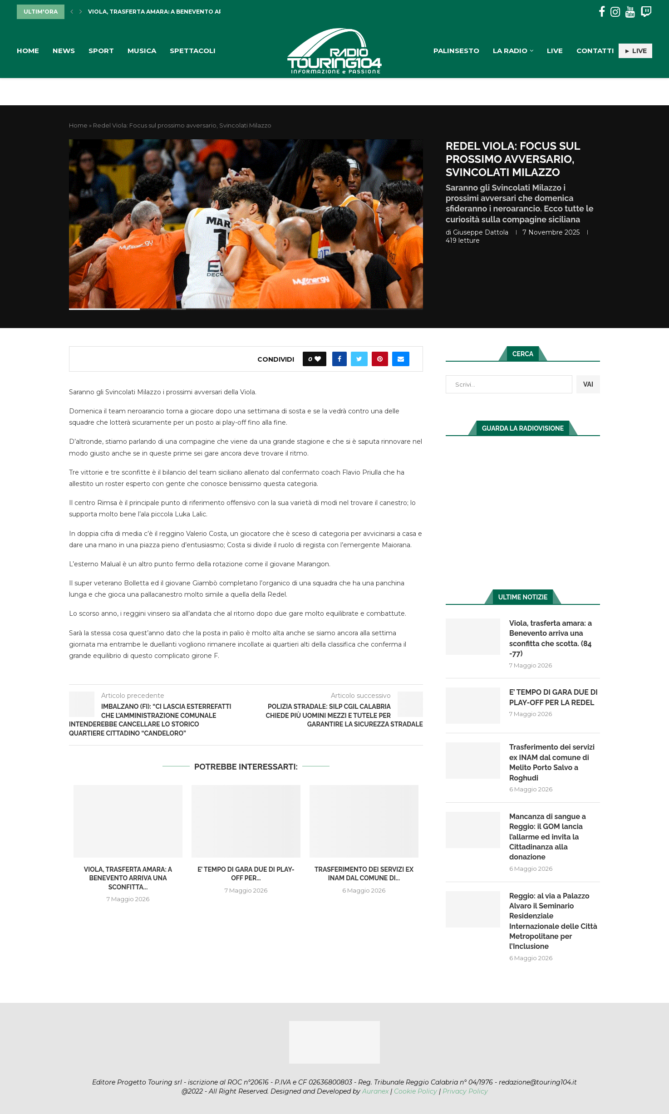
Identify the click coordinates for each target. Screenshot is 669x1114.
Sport (101, 50)
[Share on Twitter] (359, 359)
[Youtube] (630, 12)
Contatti (595, 50)
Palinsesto (456, 50)
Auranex (375, 1091)
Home (28, 50)
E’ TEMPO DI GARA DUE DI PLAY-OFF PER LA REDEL (553, 697)
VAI (588, 384)
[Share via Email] (400, 359)
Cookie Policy (415, 1091)
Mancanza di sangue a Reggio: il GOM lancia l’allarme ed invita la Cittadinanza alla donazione (547, 837)
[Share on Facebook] (339, 359)
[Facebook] (601, 12)
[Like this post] (318, 359)
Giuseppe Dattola (480, 232)
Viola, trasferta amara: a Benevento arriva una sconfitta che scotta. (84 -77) (550, 638)
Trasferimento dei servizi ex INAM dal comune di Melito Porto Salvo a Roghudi (552, 762)
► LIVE (635, 51)
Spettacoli (193, 50)
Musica (142, 50)
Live (555, 50)
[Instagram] (615, 12)
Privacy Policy (465, 1091)
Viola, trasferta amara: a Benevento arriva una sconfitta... (190, 11)
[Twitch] (646, 12)
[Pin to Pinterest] (380, 359)
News (64, 50)
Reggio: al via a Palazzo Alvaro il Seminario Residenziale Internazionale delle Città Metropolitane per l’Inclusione (553, 921)
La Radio (510, 50)
